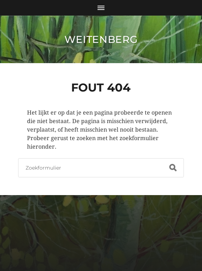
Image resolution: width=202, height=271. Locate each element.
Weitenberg (101, 39)
